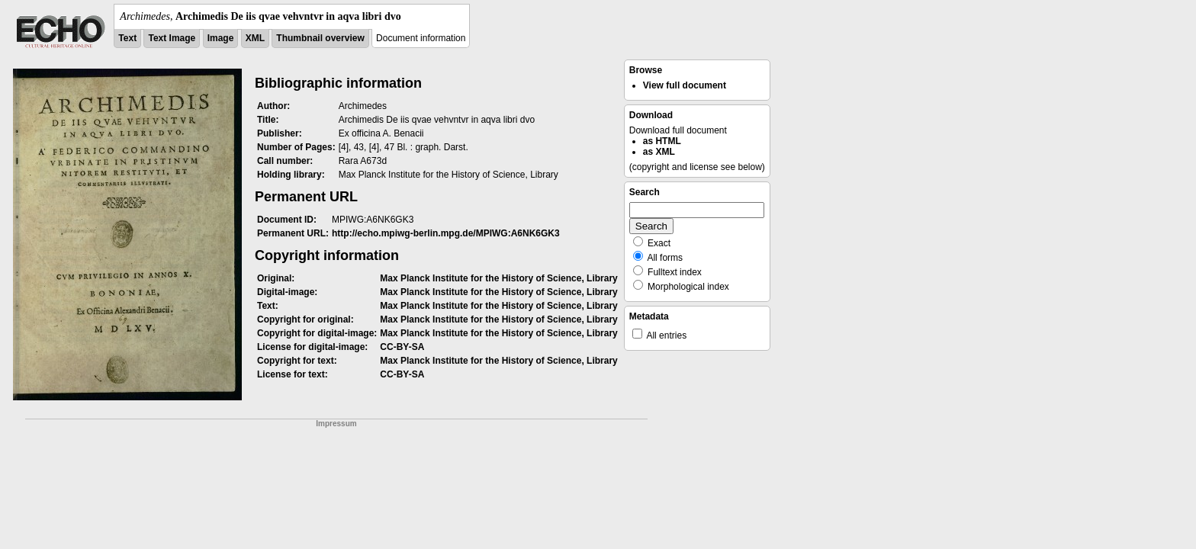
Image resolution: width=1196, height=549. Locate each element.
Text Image (171, 38)
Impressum (336, 423)
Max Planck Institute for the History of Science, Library (498, 278)
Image (220, 38)
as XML (659, 151)
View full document (684, 85)
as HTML (662, 141)
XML (255, 38)
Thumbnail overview (320, 38)
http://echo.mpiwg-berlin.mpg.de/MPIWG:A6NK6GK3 (446, 233)
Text (127, 38)
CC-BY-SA (402, 347)
